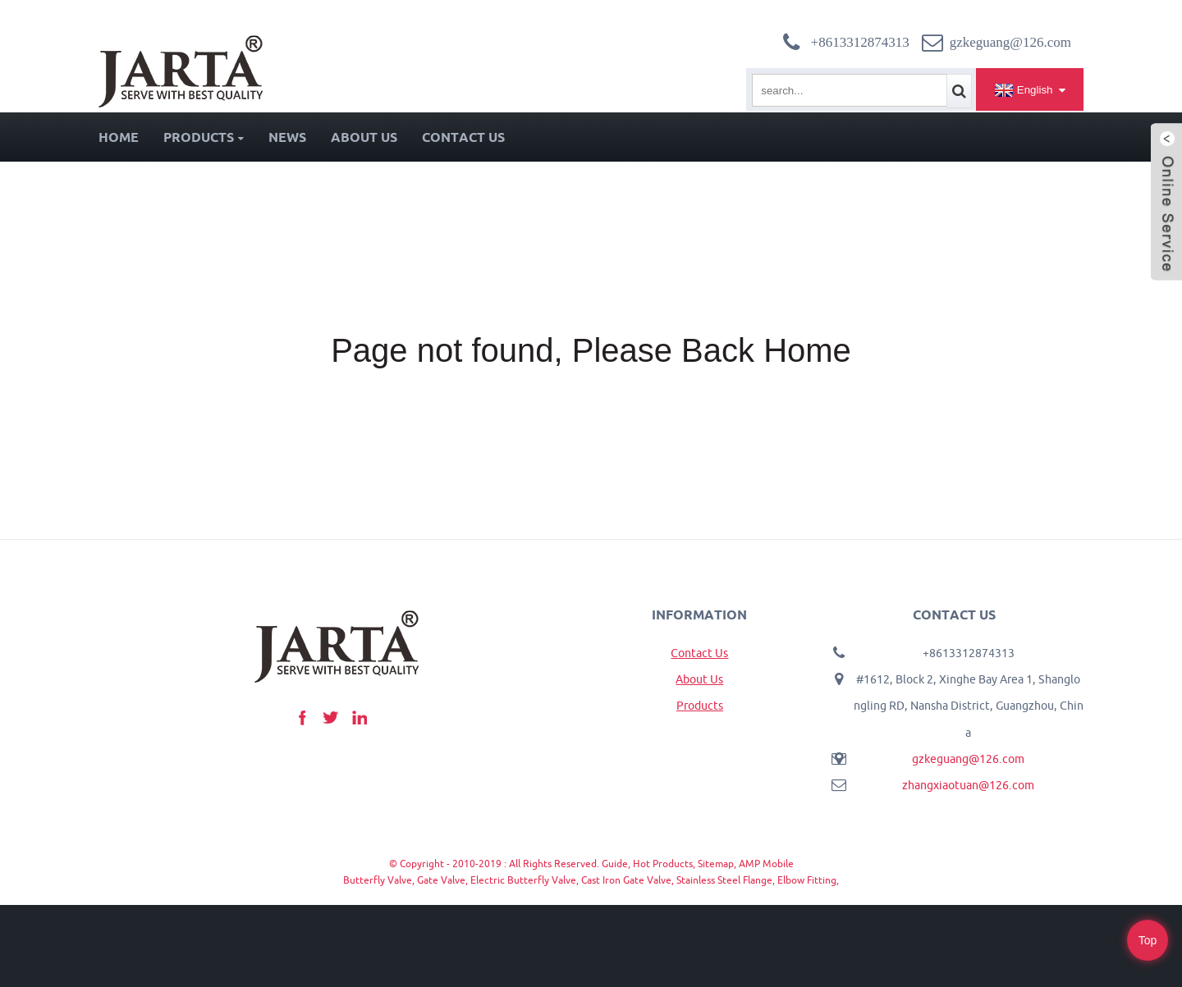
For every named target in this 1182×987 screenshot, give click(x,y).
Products (203, 137)
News (287, 137)
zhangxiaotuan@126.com (968, 785)
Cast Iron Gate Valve (626, 880)
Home (118, 137)
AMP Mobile (766, 863)
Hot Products (663, 863)
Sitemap (716, 863)
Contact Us (463, 137)
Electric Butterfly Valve (523, 880)
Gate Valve (441, 880)
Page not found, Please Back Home (591, 350)
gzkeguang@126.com (968, 758)
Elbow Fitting (806, 880)
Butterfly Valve (377, 880)
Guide (615, 863)
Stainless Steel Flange (724, 880)
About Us (364, 137)
